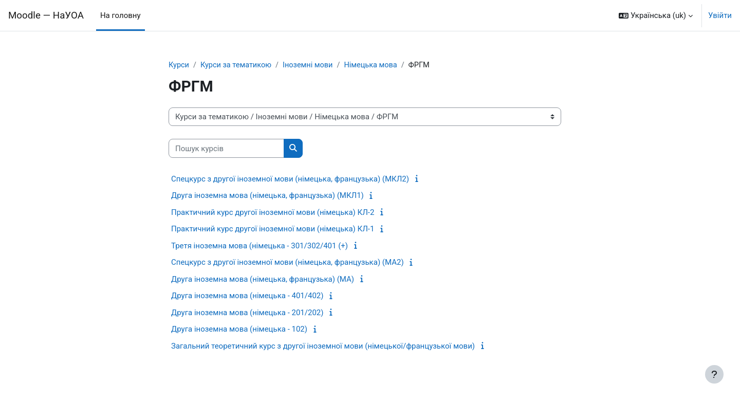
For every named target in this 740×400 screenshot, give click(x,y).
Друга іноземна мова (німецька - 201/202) (247, 313)
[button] (655, 15)
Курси (179, 65)
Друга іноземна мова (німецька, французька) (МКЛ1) (267, 196)
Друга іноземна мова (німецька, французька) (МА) (262, 279)
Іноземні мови (312, 65)
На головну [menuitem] (120, 15)
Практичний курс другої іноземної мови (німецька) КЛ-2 (272, 212)
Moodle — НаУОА (46, 15)
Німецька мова (376, 65)
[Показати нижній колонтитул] (714, 374)
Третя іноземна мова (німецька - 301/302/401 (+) (259, 246)
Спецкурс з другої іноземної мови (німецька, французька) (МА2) (287, 262)
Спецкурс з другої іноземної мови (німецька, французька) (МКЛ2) (290, 179)
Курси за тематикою (238, 65)
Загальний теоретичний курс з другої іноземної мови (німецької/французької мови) (323, 346)
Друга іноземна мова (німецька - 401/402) (247, 296)
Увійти (720, 15)
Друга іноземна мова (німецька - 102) (239, 329)
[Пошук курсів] (226, 148)
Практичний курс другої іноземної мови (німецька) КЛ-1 (272, 229)
